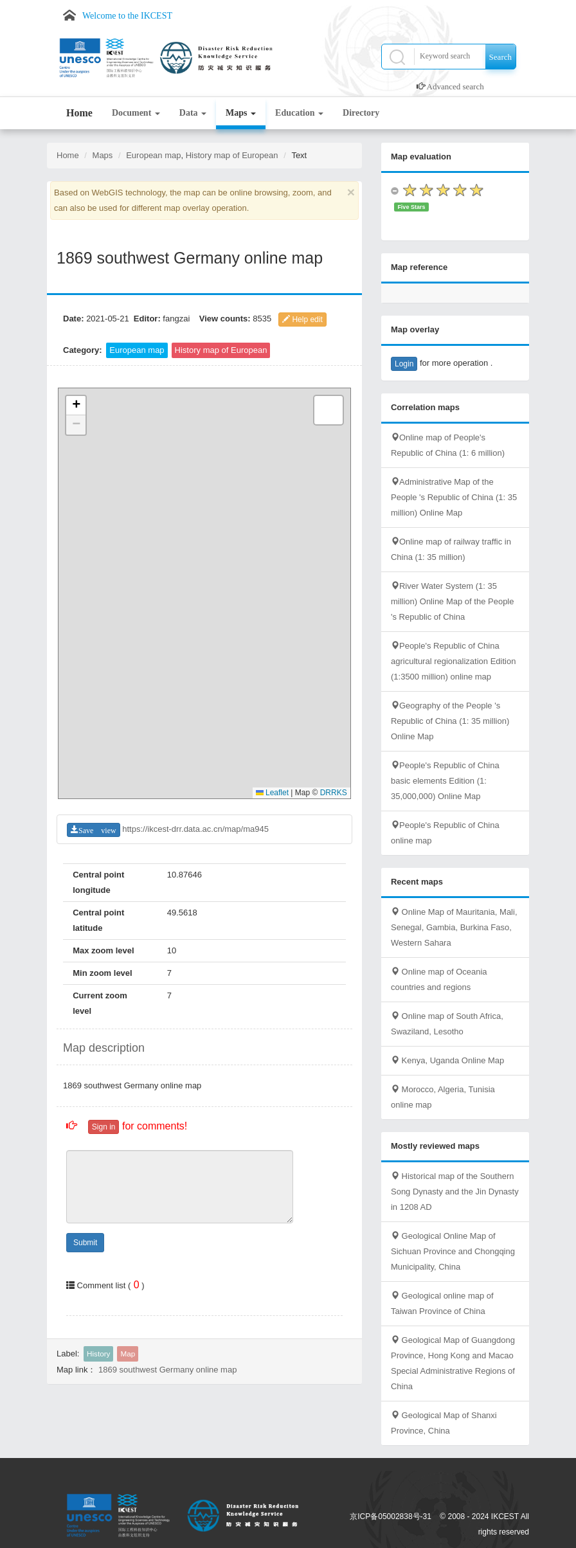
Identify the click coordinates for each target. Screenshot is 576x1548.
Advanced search (455, 86)
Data (192, 113)
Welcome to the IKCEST (127, 16)
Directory (361, 113)
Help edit (302, 319)
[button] (76, 405)
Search (500, 57)
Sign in (104, 1126)
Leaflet (272, 792)
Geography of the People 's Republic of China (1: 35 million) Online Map (450, 721)
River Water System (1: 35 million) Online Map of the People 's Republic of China (452, 601)
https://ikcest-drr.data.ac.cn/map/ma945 (195, 829)
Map (127, 1353)
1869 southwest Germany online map (167, 1369)
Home (79, 112)
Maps (241, 113)
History (98, 1353)
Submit (85, 1242)
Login (404, 363)
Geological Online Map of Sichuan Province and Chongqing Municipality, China (453, 1251)
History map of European (232, 155)
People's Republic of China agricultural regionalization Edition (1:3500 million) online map (453, 661)
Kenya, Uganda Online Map (447, 1060)
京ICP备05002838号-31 (390, 1516)
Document (136, 113)
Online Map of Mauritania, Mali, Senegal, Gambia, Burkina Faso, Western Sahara (454, 927)
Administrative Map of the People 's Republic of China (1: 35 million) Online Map (454, 497)
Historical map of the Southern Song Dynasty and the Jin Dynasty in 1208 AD (455, 1191)
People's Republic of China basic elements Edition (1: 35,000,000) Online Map (445, 780)
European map (153, 155)
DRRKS (333, 792)
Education (299, 113)
